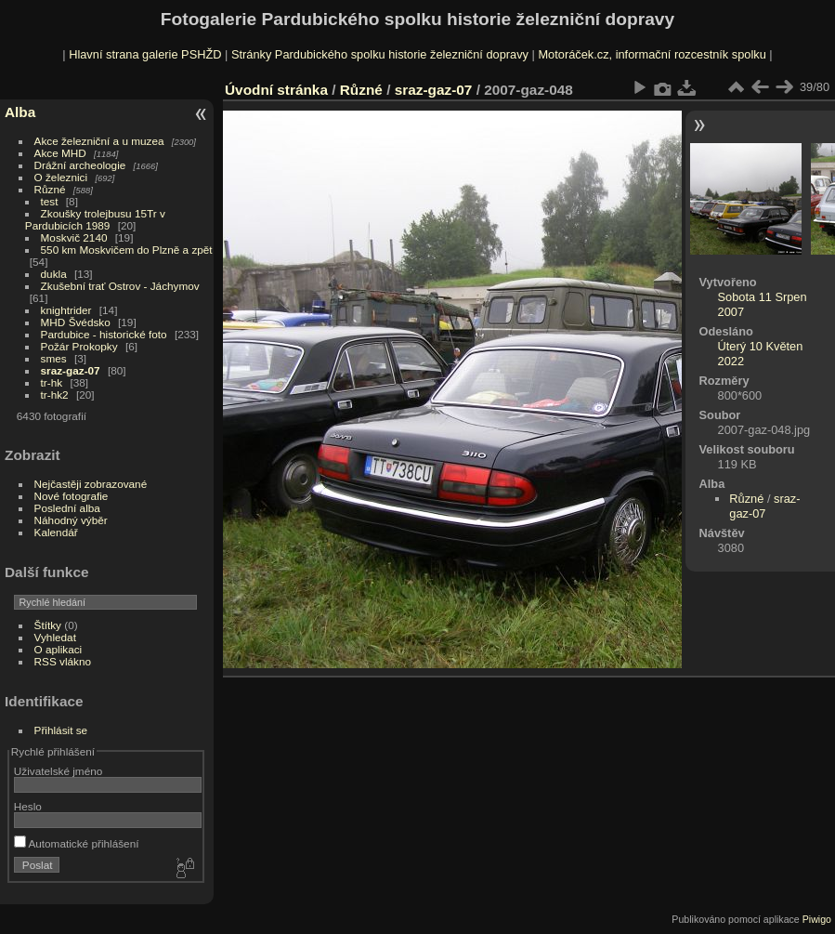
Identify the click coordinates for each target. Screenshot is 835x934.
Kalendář (56, 532)
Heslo (28, 806)
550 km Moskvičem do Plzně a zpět (127, 249)
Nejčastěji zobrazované (91, 484)
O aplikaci (58, 649)
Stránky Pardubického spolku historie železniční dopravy (379, 54)
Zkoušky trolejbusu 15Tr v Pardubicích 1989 (95, 219)
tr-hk (52, 382)
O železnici (61, 177)
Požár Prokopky (79, 346)
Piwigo (816, 919)
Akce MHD (60, 153)
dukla (54, 274)
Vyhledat (55, 637)
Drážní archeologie (80, 165)
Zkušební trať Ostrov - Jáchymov (120, 286)
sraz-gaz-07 (70, 370)
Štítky (47, 625)
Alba (20, 112)
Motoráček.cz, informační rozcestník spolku (651, 54)
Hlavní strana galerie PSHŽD (145, 54)
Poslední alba (67, 508)
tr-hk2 (55, 394)
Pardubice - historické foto (104, 334)
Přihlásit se (61, 730)
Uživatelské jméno (58, 771)
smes (54, 358)
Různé (50, 189)
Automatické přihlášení (76, 843)
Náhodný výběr (71, 520)
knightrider (66, 310)
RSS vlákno (62, 661)
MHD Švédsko (76, 322)
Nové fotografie (71, 496)
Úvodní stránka (276, 90)
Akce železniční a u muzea (99, 141)
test (50, 201)
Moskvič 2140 (74, 237)
